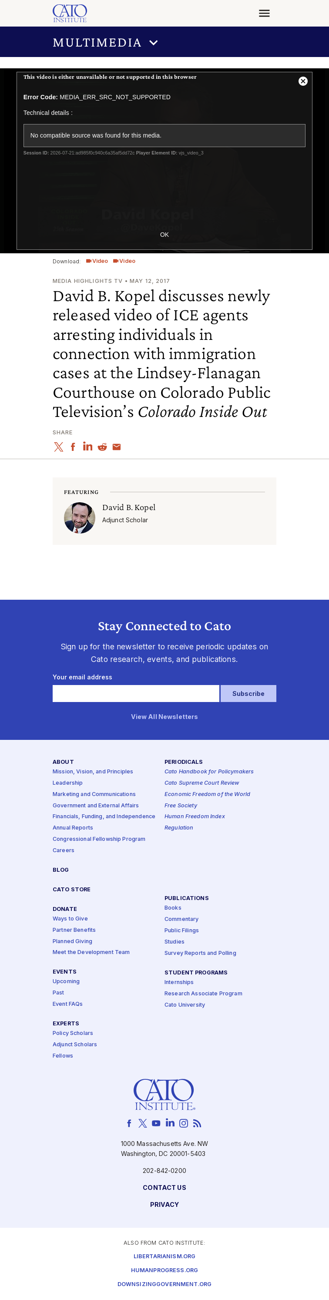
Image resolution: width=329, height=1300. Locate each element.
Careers (63, 850)
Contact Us (164, 1188)
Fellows (63, 1056)
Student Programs (196, 973)
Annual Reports (73, 828)
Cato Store (72, 890)
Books (172, 908)
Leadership (68, 783)
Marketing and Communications (94, 794)
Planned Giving (72, 941)
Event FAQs (68, 1004)
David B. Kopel (128, 507)
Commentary (181, 919)
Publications (186, 898)
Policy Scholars (73, 1033)
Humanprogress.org (164, 1270)
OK (164, 234)
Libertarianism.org (165, 1257)
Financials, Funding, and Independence (104, 817)
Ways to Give (70, 919)
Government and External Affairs (96, 806)
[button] (164, 42)
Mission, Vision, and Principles (93, 772)
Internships (179, 982)
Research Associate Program (203, 994)
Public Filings (181, 931)
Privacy (164, 1205)
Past (58, 993)
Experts (66, 1024)
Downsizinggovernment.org (165, 1284)
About (63, 762)
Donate (65, 909)
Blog (61, 870)
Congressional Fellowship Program (99, 839)
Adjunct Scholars (75, 1045)
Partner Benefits (74, 930)
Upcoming (66, 981)
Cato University (184, 1005)
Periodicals (183, 762)
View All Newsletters (164, 717)
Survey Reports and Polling (200, 953)
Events (65, 972)
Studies (174, 942)
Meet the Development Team (91, 952)
